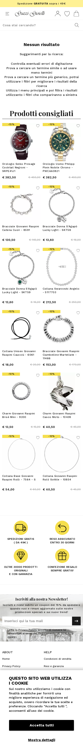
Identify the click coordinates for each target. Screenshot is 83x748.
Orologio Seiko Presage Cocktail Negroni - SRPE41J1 (18, 167)
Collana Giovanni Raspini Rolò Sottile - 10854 (60, 477)
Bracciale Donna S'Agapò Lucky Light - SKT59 (19, 290)
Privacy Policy (27, 629)
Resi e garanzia (54, 666)
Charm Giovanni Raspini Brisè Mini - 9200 (18, 415)
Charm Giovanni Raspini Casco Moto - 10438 (59, 415)
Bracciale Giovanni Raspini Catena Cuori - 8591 (20, 228)
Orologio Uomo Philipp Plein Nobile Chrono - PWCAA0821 (59, 167)
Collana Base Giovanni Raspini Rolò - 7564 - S (19, 477)
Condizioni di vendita (57, 658)
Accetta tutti (42, 725)
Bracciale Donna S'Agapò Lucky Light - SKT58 (60, 228)
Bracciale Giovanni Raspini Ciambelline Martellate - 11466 (61, 355)
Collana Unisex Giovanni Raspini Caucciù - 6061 (19, 353)
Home (6, 658)
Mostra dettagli (41, 740)
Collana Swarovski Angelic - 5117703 (61, 290)
